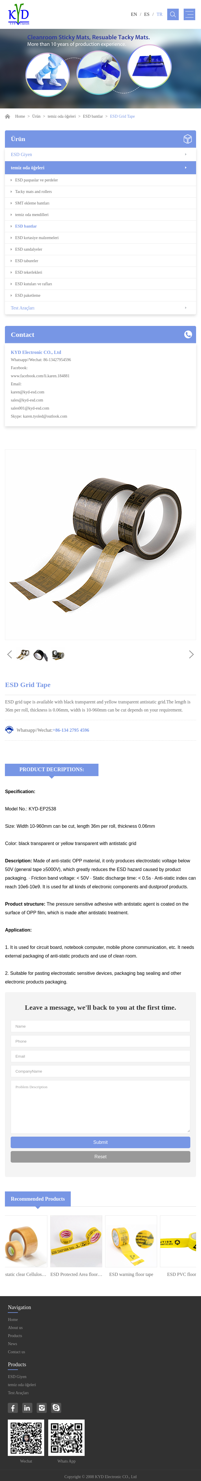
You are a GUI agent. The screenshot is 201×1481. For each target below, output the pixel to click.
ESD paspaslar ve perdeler (36, 180)
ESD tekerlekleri (28, 272)
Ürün (36, 116)
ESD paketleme (27, 295)
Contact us (16, 1352)
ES (147, 14)
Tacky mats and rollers (33, 191)
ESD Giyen (21, 154)
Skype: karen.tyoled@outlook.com (39, 416)
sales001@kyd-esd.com (30, 408)
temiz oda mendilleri (32, 215)
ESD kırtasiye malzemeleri (37, 238)
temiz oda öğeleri (62, 116)
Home (20, 116)
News (12, 1344)
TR (159, 14)
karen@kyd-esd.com (27, 392)
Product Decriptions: (51, 769)
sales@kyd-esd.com (27, 400)
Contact (22, 334)
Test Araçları (22, 307)
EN (134, 14)
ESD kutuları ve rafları (33, 284)
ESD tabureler (26, 261)
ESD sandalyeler (28, 249)
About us (15, 1328)
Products (15, 1336)
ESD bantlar (93, 116)
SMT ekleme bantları (32, 203)
